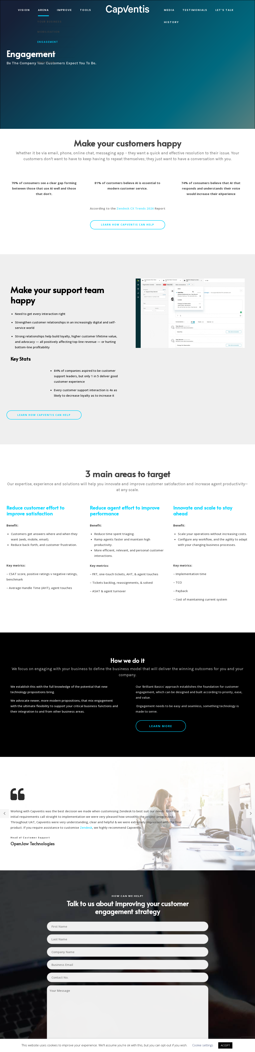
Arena (43, 10)
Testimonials (195, 10)
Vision (24, 10)
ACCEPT (225, 1045)
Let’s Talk (224, 10)
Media (169, 10)
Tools (85, 10)
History (171, 22)
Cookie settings (202, 1045)
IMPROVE (64, 10)
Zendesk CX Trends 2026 (135, 208)
